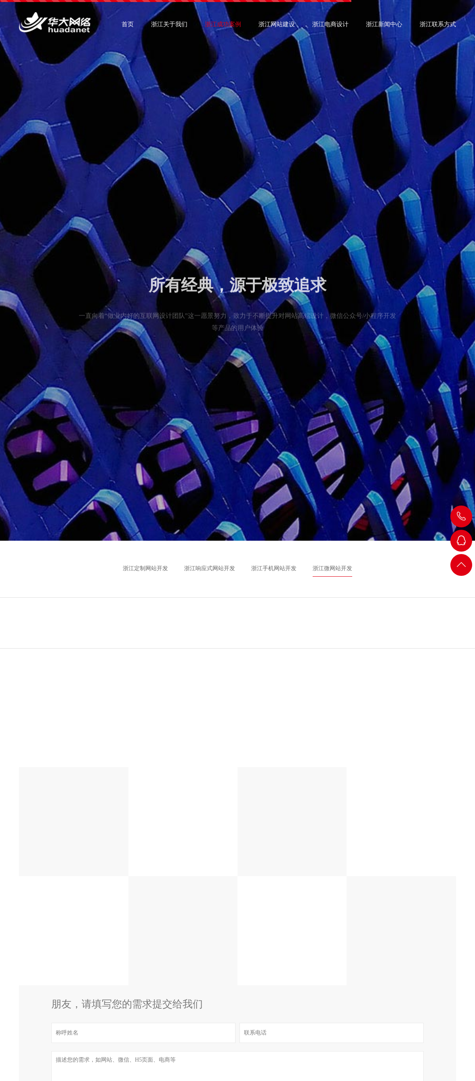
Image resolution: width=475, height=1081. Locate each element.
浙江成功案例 (223, 27)
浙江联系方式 (438, 27)
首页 (128, 27)
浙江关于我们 (169, 27)
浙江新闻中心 (384, 27)
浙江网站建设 (277, 27)
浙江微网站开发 (332, 568)
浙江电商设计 (330, 27)
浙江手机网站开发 (273, 568)
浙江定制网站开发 (145, 568)
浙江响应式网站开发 (209, 568)
